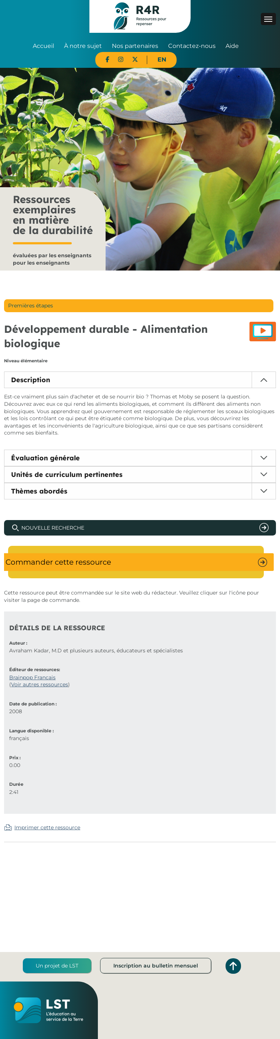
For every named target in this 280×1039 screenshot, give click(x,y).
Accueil (43, 45)
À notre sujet (83, 45)
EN (161, 59)
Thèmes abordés (39, 491)
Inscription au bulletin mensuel (155, 965)
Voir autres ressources (39, 684)
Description (30, 380)
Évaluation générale (45, 458)
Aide (232, 45)
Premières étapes (30, 305)
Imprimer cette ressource (47, 827)
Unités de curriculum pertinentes (67, 474)
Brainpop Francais (32, 677)
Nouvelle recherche (52, 527)
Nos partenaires (135, 45)
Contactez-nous (192, 45)
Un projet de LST (57, 965)
